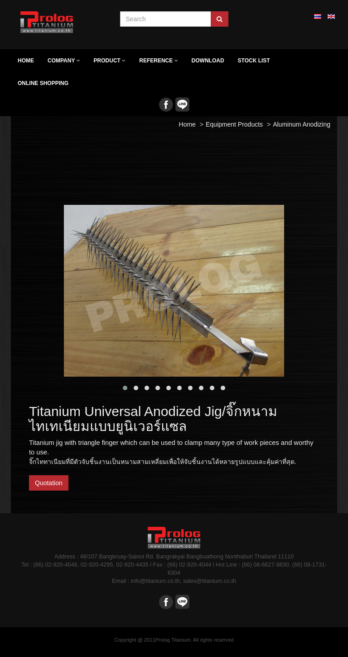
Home (26, 60)
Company (64, 60)
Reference (158, 60)
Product (110, 60)
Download (208, 60)
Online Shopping (43, 83)
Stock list (254, 60)
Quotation (49, 483)
